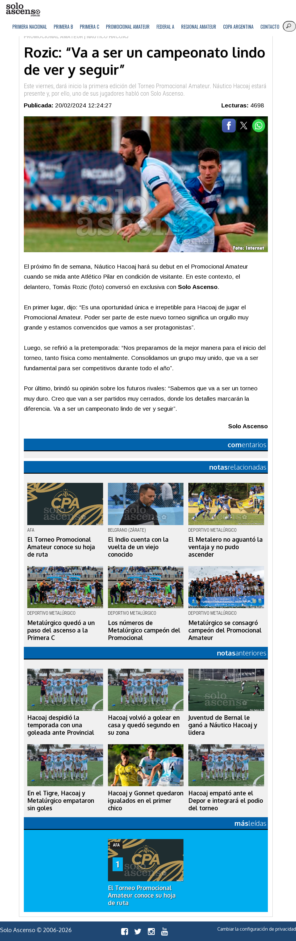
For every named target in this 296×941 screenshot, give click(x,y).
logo (23, 10)
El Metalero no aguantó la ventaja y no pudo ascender (225, 547)
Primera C (89, 26)
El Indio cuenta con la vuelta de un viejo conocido (138, 547)
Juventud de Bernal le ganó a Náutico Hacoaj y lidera (222, 725)
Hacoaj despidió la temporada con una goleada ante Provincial (60, 725)
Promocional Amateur (128, 26)
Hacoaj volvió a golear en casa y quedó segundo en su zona (144, 725)
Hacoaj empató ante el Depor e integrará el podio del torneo (225, 800)
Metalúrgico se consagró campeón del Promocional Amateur (225, 630)
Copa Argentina (238, 26)
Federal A (165, 26)
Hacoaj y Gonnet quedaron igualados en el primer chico (145, 800)
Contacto (269, 26)
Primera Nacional (29, 26)
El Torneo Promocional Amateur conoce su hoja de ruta (61, 547)
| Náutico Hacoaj (105, 36)
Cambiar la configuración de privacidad (256, 929)
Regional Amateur (198, 26)
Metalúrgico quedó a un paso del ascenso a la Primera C (61, 630)
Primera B (63, 26)
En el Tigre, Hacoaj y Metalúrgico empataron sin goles (60, 800)
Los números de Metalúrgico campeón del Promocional (144, 630)
